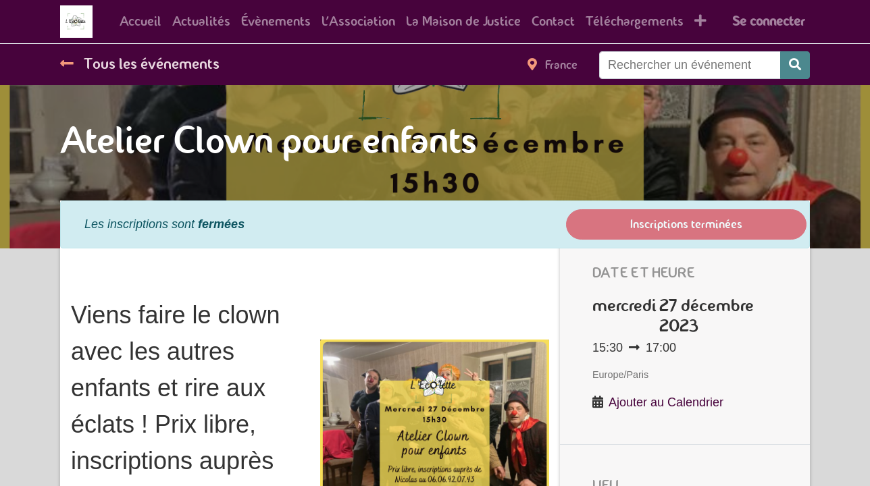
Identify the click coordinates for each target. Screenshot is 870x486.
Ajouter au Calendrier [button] (666, 402)
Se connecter (768, 21)
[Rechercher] (795, 65)
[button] (700, 21)
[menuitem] (140, 21)
